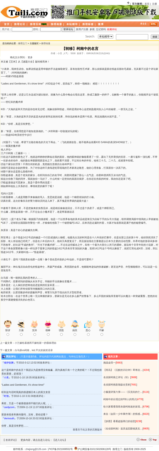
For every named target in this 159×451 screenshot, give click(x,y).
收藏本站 (112, 29)
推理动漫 (45, 43)
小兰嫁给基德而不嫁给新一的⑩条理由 (35, 343)
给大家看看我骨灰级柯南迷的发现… (122, 406)
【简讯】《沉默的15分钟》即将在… (123, 370)
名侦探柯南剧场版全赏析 (116, 384)
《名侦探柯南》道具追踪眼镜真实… (122, 428)
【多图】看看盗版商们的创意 (119, 421)
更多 (30, 57)
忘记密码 (101, 29)
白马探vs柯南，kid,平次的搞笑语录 (34, 350)
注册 (154, 3)
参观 (92, 29)
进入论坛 (60, 440)
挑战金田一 (109, 362)
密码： (47, 29)
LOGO (24, 12)
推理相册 (56, 24)
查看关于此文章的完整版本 (87, 429)
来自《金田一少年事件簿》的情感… (122, 414)
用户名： (17, 29)
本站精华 (72, 24)
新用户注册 (82, 29)
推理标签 (88, 24)
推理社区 (19, 24)
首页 (147, 3)
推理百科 (35, 24)
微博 (101, 24)
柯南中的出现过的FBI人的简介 (120, 399)
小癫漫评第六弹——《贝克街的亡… (122, 392)
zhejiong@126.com (35, 449)
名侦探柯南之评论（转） (116, 377)
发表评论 (10, 440)
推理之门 (22, 43)
